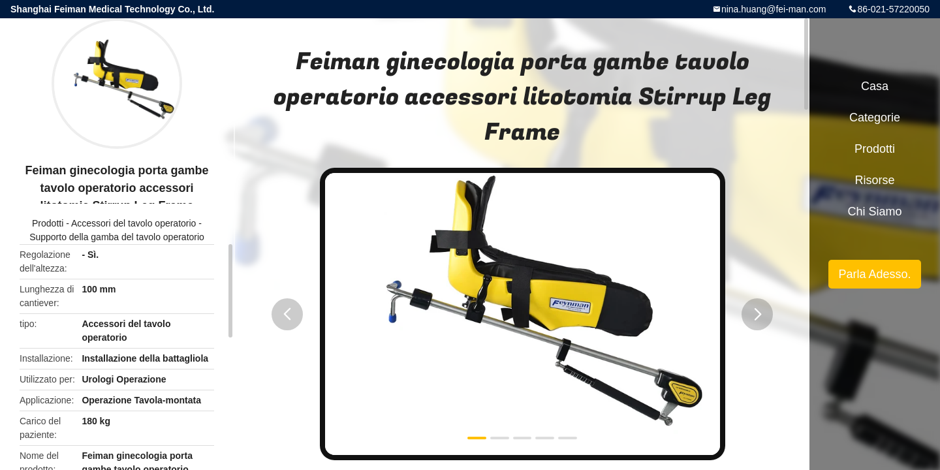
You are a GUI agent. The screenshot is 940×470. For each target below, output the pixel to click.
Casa (874, 86)
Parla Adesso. (874, 274)
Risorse (874, 180)
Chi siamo (874, 211)
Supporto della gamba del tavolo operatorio (116, 237)
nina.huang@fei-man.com (773, 9)
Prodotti (47, 223)
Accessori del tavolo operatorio (133, 223)
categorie (874, 117)
